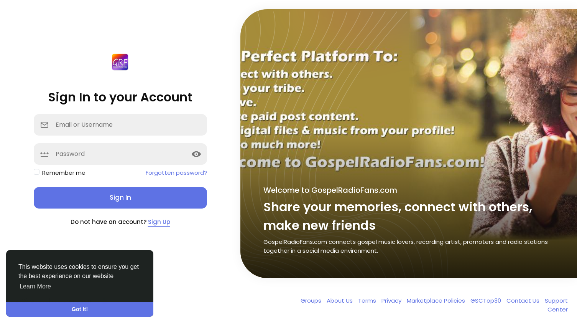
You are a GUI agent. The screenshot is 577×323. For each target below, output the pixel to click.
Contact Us (523, 300)
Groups (312, 300)
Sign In (120, 197)
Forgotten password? (176, 173)
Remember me (63, 173)
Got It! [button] (80, 309)
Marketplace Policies (437, 300)
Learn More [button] (35, 286)
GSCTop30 (486, 300)
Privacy (392, 300)
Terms (368, 300)
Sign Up (159, 222)
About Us (340, 300)
